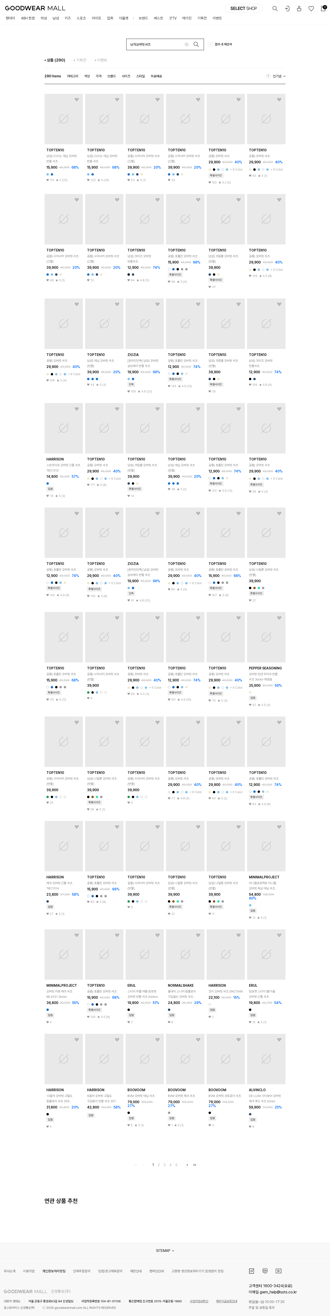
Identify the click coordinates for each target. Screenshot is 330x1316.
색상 (87, 76)
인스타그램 (251, 1271)
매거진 (187, 18)
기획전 (202, 18)
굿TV (173, 18)
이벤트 (217, 18)
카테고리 (72, 76)
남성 (56, 18)
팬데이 (10, 18)
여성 (44, 18)
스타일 (140, 76)
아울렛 (123, 18)
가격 (99, 76)
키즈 (68, 18)
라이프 (96, 18)
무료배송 (156, 76)
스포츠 (81, 18)
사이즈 (126, 76)
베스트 (158, 18)
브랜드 (143, 18)
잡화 (110, 18)
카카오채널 (265, 1271)
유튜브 (278, 1271)
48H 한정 (28, 18)
